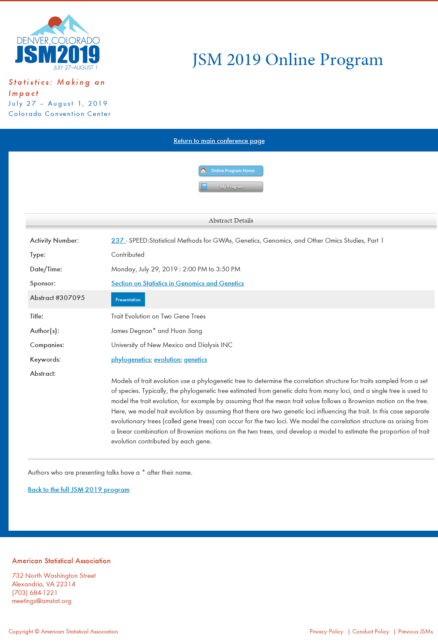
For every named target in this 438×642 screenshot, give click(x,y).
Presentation (128, 299)
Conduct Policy (370, 631)
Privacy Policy (326, 631)
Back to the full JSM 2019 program (79, 489)
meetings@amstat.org (41, 600)
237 (118, 240)
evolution (167, 359)
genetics (195, 359)
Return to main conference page (219, 140)
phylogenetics (131, 359)
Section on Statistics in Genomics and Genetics (177, 283)
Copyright (21, 631)
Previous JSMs (415, 631)
